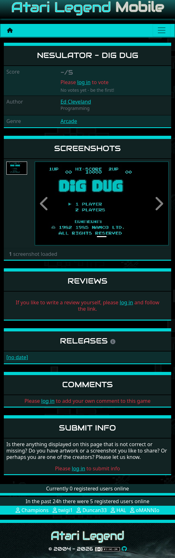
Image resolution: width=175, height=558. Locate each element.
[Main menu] (162, 30)
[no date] (17, 357)
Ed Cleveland (76, 101)
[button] (45, 203)
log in (84, 82)
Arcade (69, 121)
